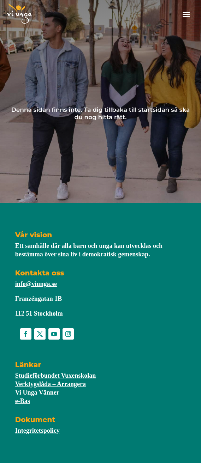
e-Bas (22, 400)
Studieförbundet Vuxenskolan (55, 375)
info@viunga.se (36, 283)
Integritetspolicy (37, 430)
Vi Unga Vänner (37, 392)
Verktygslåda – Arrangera (50, 384)
